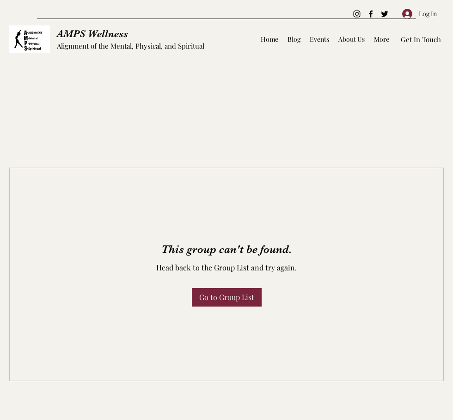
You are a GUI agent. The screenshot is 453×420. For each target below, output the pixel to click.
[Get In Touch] (421, 39)
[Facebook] (370, 14)
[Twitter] (384, 14)
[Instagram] (356, 14)
